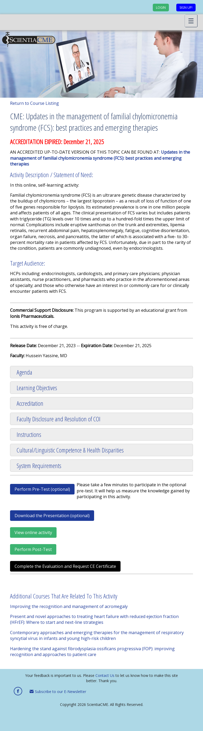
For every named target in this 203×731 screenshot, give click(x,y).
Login (161, 7)
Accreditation (30, 403)
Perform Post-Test (33, 549)
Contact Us (104, 675)
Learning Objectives (37, 387)
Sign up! (185, 7)
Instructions (29, 434)
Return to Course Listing (34, 103)
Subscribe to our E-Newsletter (58, 691)
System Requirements (39, 465)
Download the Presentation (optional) (52, 515)
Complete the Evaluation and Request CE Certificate (65, 566)
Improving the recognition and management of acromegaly (69, 606)
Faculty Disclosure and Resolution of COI (58, 418)
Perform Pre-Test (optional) (42, 489)
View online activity (33, 532)
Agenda (24, 372)
